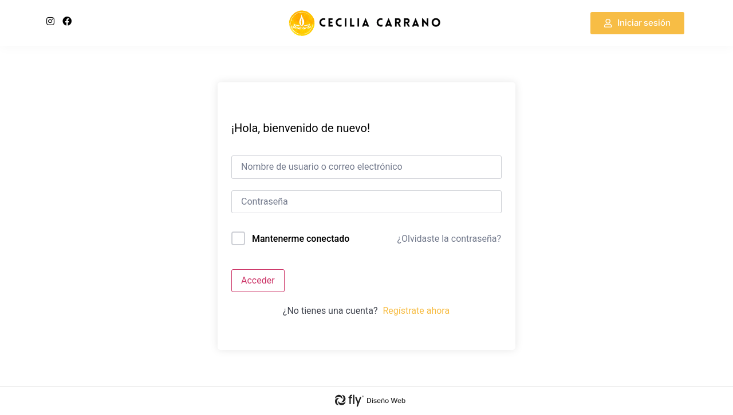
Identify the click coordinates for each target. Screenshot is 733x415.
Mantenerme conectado (300, 238)
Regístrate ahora (416, 310)
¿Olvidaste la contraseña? (449, 238)
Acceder (258, 280)
